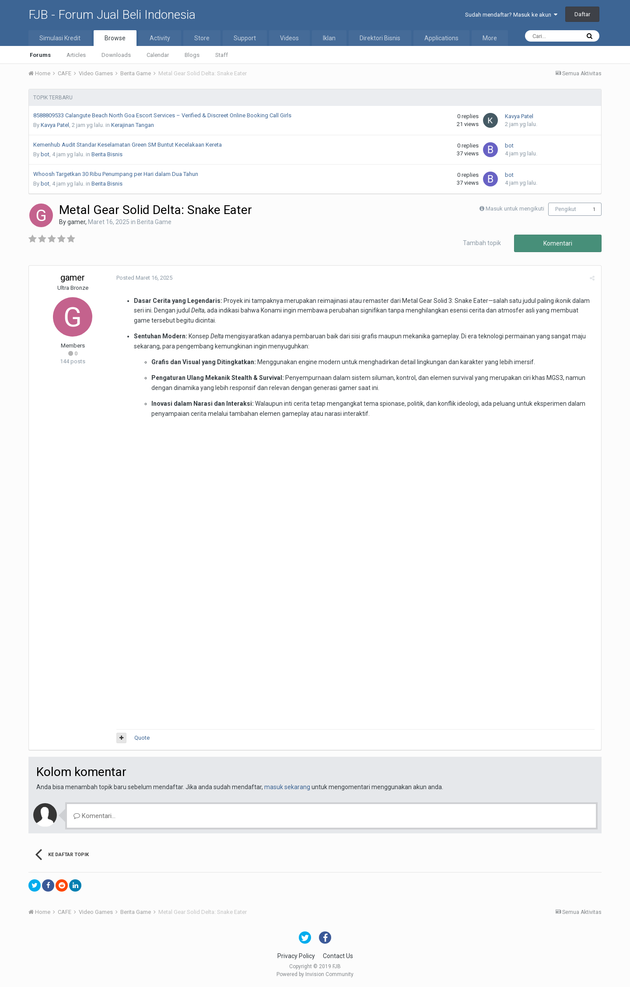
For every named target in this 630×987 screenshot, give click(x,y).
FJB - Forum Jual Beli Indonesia (112, 14)
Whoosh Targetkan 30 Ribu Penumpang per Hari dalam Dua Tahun (115, 174)
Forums (40, 55)
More (490, 38)
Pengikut (565, 209)
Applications (441, 38)
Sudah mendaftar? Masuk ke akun (511, 14)
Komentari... (95, 816)
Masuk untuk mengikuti (515, 208)
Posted (144, 277)
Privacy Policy (296, 955)
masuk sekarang (287, 786)
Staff (221, 55)
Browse (115, 38)
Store (202, 38)
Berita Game (154, 221)
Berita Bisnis (106, 154)
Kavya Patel (55, 125)
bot (45, 154)
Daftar (582, 14)
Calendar (158, 55)
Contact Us (338, 955)
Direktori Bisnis (380, 38)
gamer (76, 221)
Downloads (116, 55)
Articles (76, 55)
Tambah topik (482, 242)
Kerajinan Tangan (132, 125)
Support (245, 38)
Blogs (192, 55)
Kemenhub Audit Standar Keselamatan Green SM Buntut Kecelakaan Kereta (127, 144)
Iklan (329, 38)
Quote (142, 737)
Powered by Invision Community (315, 974)
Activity (160, 38)
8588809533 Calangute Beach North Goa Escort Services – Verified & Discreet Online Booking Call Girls (162, 115)
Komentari (557, 243)
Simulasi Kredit (59, 38)
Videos (289, 38)
